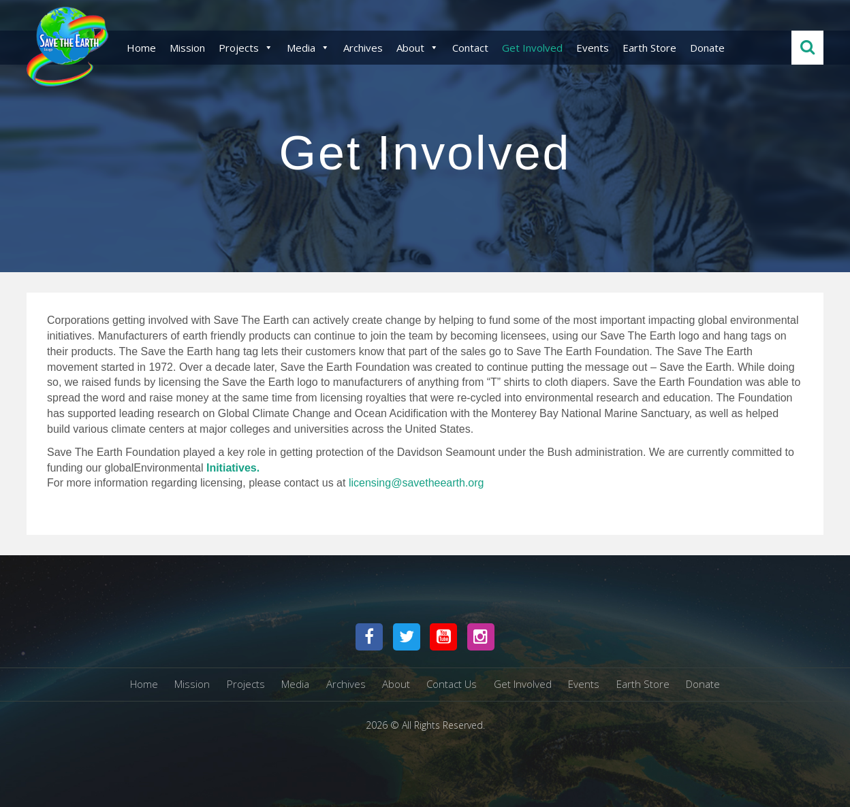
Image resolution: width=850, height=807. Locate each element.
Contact (470, 47)
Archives (363, 47)
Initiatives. (232, 468)
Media (308, 47)
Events (592, 47)
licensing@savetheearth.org (416, 483)
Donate (707, 47)
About (417, 47)
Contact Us (451, 684)
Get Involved (532, 47)
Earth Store (649, 47)
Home (141, 47)
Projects (246, 47)
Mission (187, 47)
